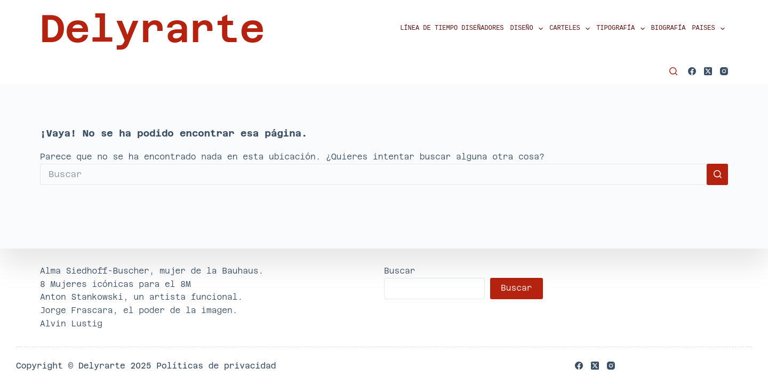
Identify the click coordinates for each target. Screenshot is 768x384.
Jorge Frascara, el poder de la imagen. (139, 310)
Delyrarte (152, 28)
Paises (710, 28)
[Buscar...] (373, 174)
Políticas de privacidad (216, 365)
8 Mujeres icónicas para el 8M (115, 284)
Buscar (399, 270)
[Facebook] (692, 71)
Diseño (528, 28)
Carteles (571, 28)
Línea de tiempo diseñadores (451, 28)
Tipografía (621, 28)
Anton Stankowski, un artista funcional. (141, 296)
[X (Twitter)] (708, 71)
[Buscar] (673, 71)
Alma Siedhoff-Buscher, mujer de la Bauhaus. (151, 270)
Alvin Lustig (71, 323)
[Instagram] (724, 71)
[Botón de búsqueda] (717, 174)
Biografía (668, 28)
